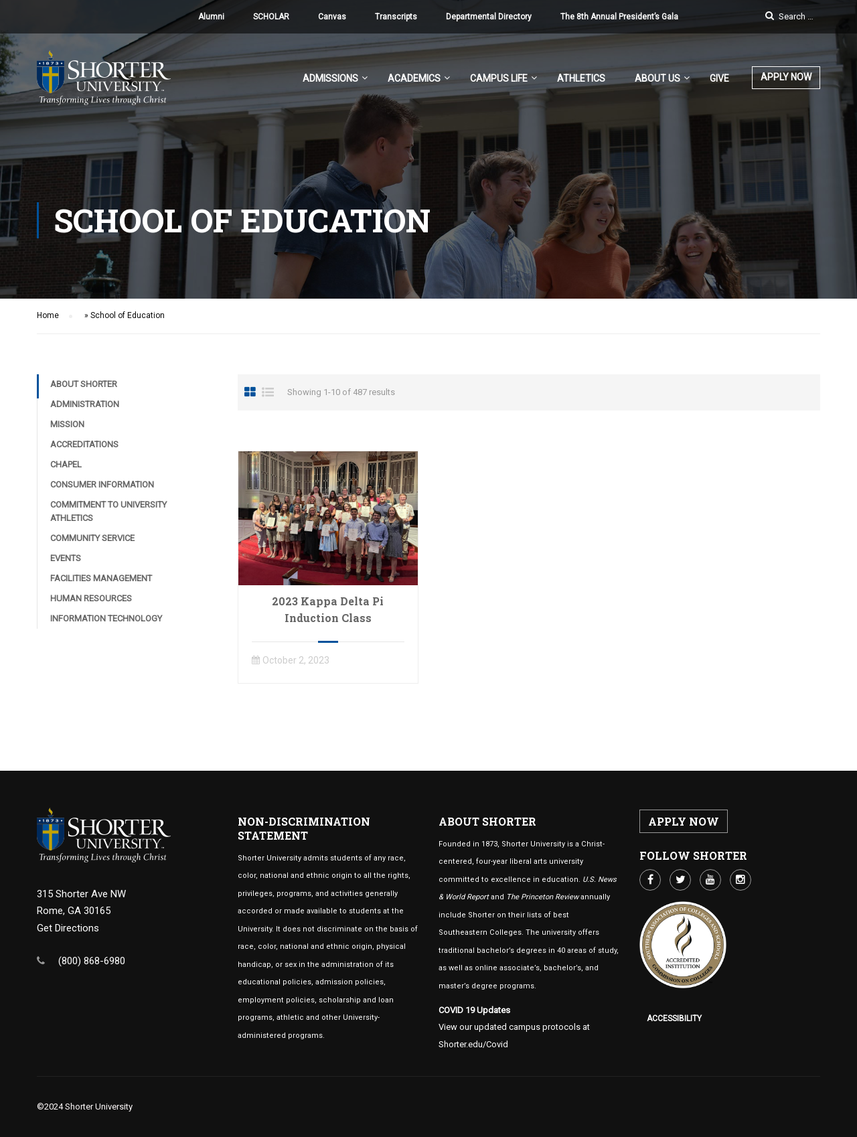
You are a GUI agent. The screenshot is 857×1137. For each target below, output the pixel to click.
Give (719, 78)
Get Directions (68, 928)
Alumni (211, 16)
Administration (84, 404)
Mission (67, 424)
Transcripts (396, 16)
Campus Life (499, 78)
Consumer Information (102, 484)
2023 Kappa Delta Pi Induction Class (328, 609)
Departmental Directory (489, 16)
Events (65, 558)
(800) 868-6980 (91, 961)
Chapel (66, 464)
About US (657, 78)
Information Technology (106, 618)
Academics (414, 78)
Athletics (581, 78)
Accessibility (674, 1018)
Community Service (92, 538)
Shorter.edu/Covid (473, 1044)
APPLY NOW (786, 77)
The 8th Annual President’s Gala (619, 16)
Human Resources (91, 598)
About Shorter (83, 384)
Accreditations (84, 444)
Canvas (332, 16)
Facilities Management (101, 578)
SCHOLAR (271, 16)
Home (48, 315)
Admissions (330, 78)
